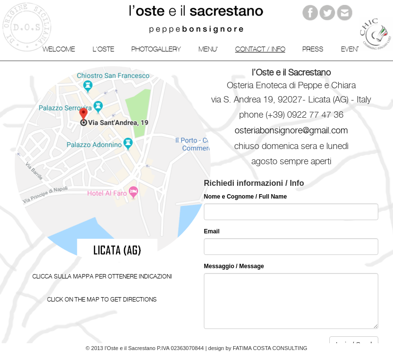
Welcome (59, 49)
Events (353, 49)
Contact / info (260, 49)
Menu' (208, 49)
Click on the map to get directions (102, 299)
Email (212, 231)
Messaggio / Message (234, 266)
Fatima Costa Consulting (270, 348)
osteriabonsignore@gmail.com (291, 130)
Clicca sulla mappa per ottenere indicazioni (102, 276)
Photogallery (156, 49)
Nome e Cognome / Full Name (245, 196)
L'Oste (103, 49)
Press (312, 49)
